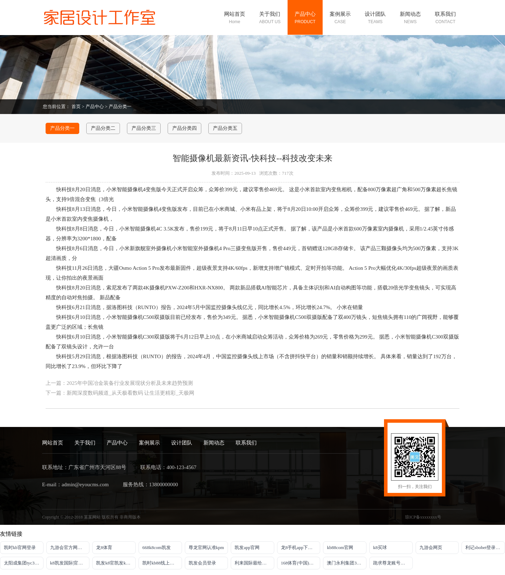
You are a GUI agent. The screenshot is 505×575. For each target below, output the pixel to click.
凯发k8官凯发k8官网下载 (116, 563)
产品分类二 (103, 128)
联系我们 (246, 443)
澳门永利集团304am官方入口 (346, 563)
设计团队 (181, 443)
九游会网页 (430, 547)
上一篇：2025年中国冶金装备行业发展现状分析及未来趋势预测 (119, 383)
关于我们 (84, 443)
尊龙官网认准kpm (206, 547)
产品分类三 (144, 128)
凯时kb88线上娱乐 (160, 563)
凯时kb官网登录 (20, 547)
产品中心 (95, 106)
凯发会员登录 (202, 563)
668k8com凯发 (156, 547)
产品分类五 (225, 128)
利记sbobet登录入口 (485, 547)
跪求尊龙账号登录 (391, 563)
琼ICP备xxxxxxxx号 (423, 517)
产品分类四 (184, 128)
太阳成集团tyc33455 (23, 563)
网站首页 (52, 443)
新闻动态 (213, 443)
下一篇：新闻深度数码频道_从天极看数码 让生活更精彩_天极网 (120, 393)
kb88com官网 (340, 547)
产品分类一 (120, 106)
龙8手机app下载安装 (301, 547)
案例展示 (149, 443)
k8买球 (380, 547)
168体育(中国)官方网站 (301, 563)
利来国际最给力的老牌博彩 (254, 563)
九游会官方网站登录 (70, 547)
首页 (76, 106)
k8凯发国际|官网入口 (70, 563)
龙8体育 (104, 547)
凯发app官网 (247, 547)
